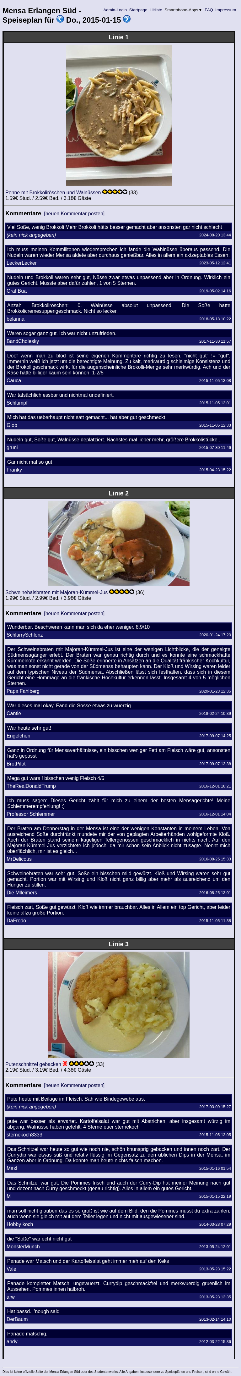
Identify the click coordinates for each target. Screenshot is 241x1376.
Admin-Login (115, 10)
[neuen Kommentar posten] (74, 213)
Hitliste (155, 10)
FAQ (209, 10)
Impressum (225, 10)
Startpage (138, 10)
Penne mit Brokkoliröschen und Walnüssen (53, 192)
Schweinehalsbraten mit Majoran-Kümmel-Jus (56, 592)
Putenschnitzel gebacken (33, 1064)
